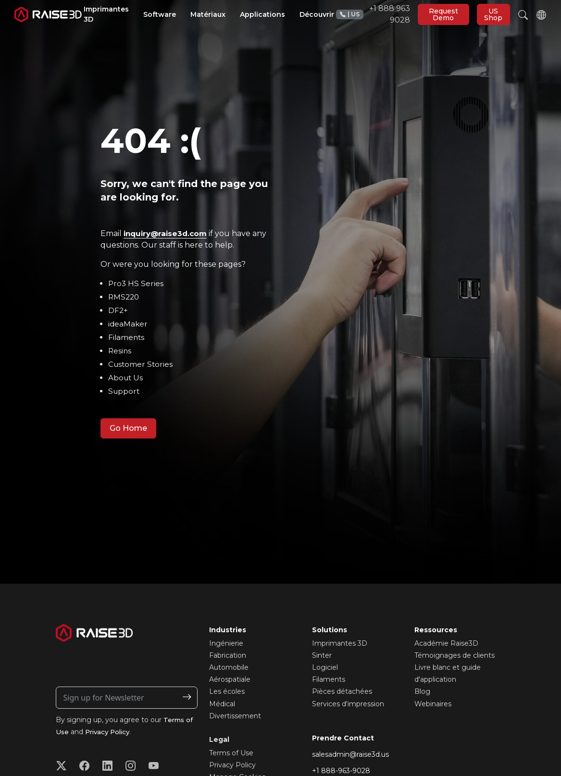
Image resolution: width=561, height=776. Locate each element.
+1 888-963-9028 (341, 770)
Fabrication (227, 655)
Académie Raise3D (446, 643)
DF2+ (118, 310)
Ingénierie (226, 643)
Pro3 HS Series (136, 283)
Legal (219, 739)
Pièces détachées (342, 691)
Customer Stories (141, 364)
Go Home (128, 428)
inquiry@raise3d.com (168, 233)
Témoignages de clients (454, 655)
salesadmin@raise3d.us (350, 754)
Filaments (127, 337)
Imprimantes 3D (339, 643)
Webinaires (432, 704)
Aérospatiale (229, 679)
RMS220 (124, 296)
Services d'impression (348, 704)
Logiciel (325, 667)
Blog (422, 691)
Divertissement (235, 716)
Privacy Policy (110, 731)
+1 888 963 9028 (373, 14)
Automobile (229, 667)
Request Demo (443, 14)
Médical (222, 704)
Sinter (322, 655)
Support (124, 391)
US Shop (493, 14)
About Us (126, 377)
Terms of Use (231, 753)
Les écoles (227, 691)
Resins (120, 350)
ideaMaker (128, 323)
